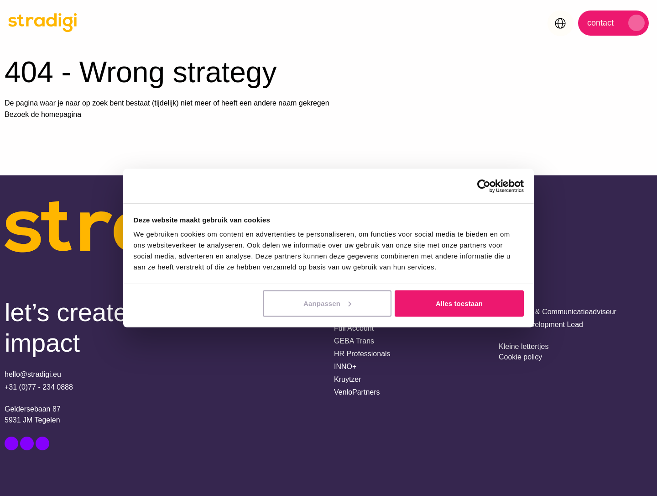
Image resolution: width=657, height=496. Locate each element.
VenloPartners (357, 392)
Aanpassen (327, 303)
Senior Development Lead (541, 324)
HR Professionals (362, 354)
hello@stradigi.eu (33, 374)
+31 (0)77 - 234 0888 (39, 387)
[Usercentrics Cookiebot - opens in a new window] (484, 186)
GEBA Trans (354, 341)
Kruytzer (347, 379)
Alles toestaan (459, 303)
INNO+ (345, 366)
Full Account (354, 328)
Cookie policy (520, 357)
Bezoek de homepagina (43, 114)
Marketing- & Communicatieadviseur (557, 312)
